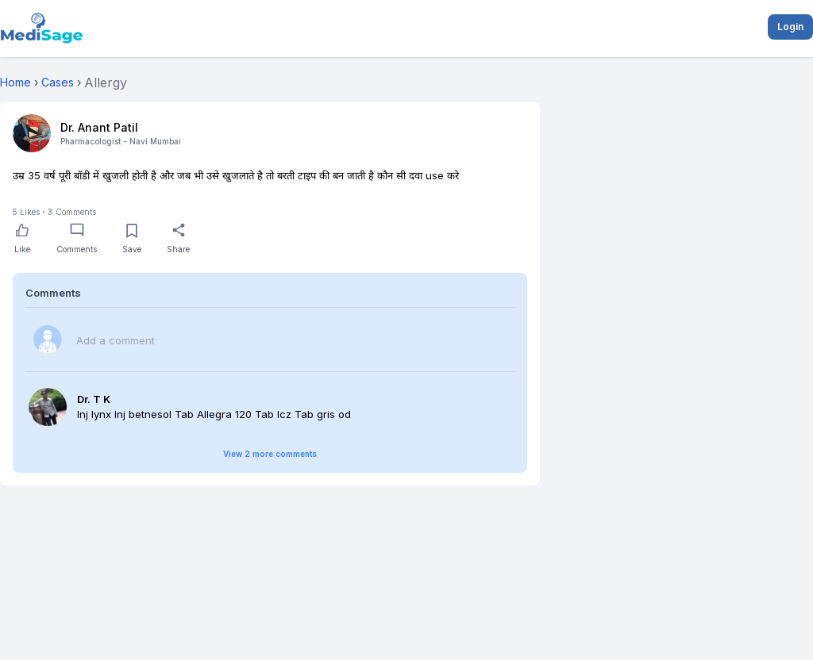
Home (15, 82)
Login (790, 27)
